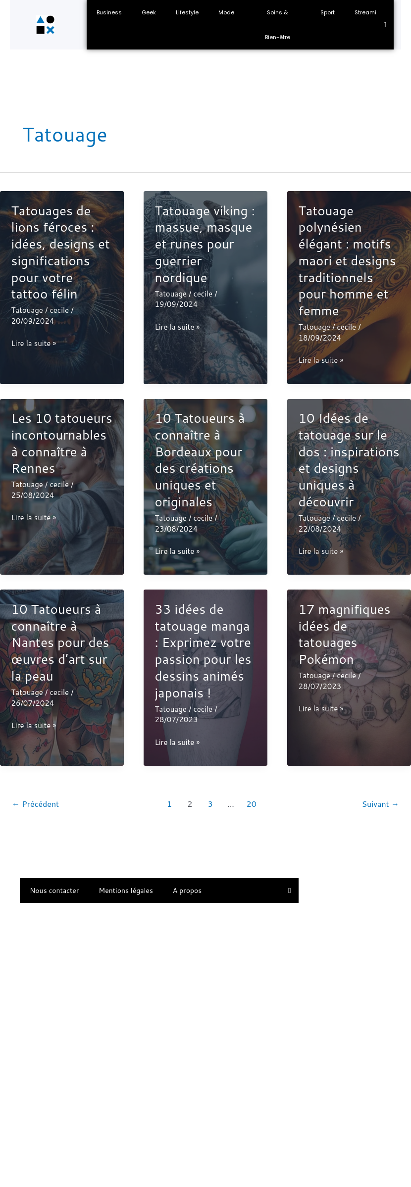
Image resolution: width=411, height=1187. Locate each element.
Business (109, 12)
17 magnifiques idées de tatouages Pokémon (344, 634)
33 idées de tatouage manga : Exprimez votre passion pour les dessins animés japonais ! (202, 650)
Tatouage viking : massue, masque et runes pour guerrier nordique (204, 243)
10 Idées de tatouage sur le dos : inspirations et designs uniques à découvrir (348, 459)
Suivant (380, 803)
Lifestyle (187, 12)
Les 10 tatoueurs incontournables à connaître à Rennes (61, 443)
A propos (187, 890)
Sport (327, 12)
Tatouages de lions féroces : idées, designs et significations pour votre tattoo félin (60, 252)
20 (252, 803)
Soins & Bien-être (277, 24)
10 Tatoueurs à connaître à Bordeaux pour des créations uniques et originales (199, 459)
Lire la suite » (33, 344)
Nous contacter (54, 890)
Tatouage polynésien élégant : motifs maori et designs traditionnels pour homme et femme (347, 260)
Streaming (369, 12)
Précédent (35, 803)
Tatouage (27, 310)
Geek (149, 12)
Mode (226, 12)
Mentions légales (126, 890)
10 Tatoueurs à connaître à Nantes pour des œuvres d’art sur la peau (60, 642)
